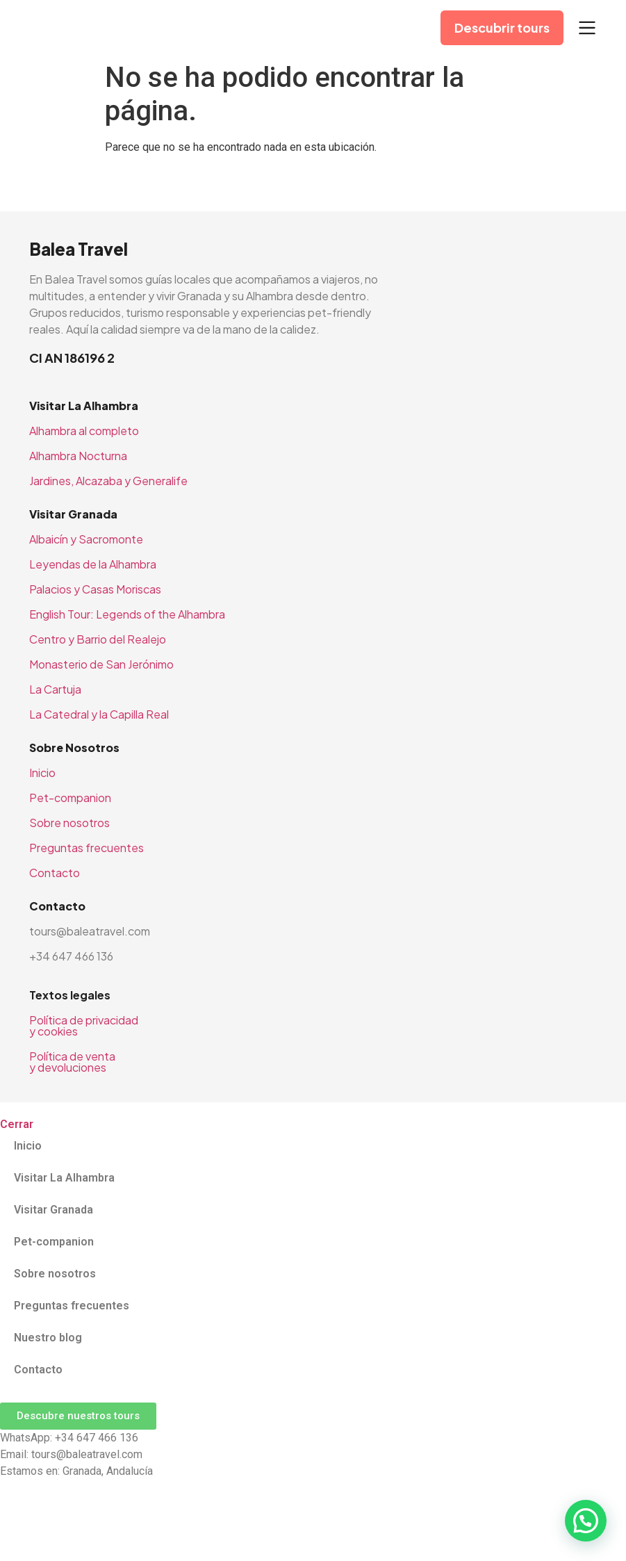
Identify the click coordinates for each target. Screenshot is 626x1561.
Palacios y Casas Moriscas (95, 589)
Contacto (54, 872)
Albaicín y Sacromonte (86, 539)
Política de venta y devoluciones (72, 1061)
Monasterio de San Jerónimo (101, 664)
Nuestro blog (48, 1337)
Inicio (42, 772)
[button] (586, 1521)
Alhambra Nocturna (78, 455)
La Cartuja (55, 689)
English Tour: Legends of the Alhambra (127, 614)
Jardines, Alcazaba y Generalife (108, 480)
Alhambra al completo (84, 430)
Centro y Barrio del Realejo (97, 639)
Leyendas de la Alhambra (92, 564)
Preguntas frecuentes (86, 847)
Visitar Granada (53, 1209)
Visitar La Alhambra (64, 1177)
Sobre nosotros (69, 822)
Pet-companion (70, 797)
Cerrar (16, 1124)
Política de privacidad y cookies (83, 1025)
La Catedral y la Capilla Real (99, 714)
